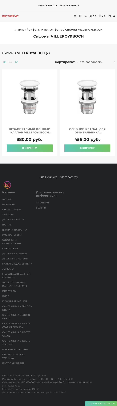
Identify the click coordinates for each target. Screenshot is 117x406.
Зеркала (8, 268)
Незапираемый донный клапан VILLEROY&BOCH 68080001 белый (30, 132)
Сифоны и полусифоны (46, 29)
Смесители (10, 248)
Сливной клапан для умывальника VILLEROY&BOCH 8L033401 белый (87, 134)
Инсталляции (12, 209)
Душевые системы (15, 258)
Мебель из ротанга (15, 349)
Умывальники (12, 234)
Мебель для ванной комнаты (16, 275)
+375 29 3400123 (47, 5)
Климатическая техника (13, 356)
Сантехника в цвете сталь (16, 334)
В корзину (29, 148)
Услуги (41, 207)
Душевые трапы (13, 219)
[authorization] (85, 16)
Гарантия (43, 202)
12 (16, 62)
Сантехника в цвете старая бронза (16, 325)
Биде (6, 296)
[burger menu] (75, 16)
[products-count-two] (4, 61)
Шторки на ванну (15, 229)
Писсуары (9, 291)
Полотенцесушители (17, 263)
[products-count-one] (10, 61)
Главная (20, 29)
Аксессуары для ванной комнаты (15, 284)
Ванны (7, 224)
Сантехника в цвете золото (16, 342)
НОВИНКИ (9, 204)
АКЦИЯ (7, 199)
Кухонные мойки (15, 301)
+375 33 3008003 (69, 5)
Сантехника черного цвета (17, 308)
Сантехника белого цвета (16, 317)
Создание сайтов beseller (101, 403)
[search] (80, 16)
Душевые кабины (15, 253)
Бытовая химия (13, 363)
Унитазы (8, 214)
